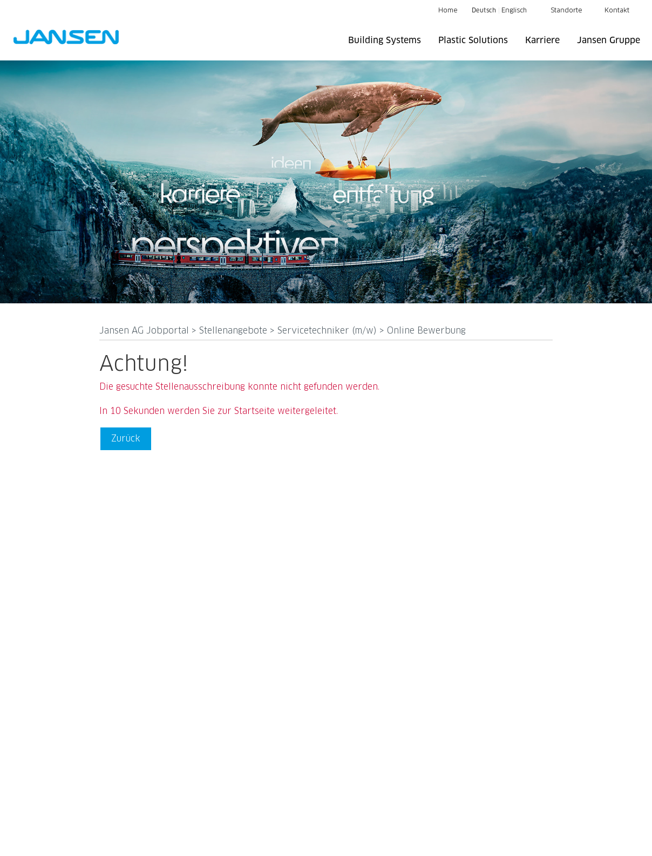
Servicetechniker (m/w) (328, 331)
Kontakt (617, 11)
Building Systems (384, 40)
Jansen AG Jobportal (145, 331)
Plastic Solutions (473, 40)
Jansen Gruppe (608, 40)
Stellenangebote (234, 331)
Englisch (514, 11)
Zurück (125, 438)
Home (448, 11)
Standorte (566, 11)
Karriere (542, 40)
